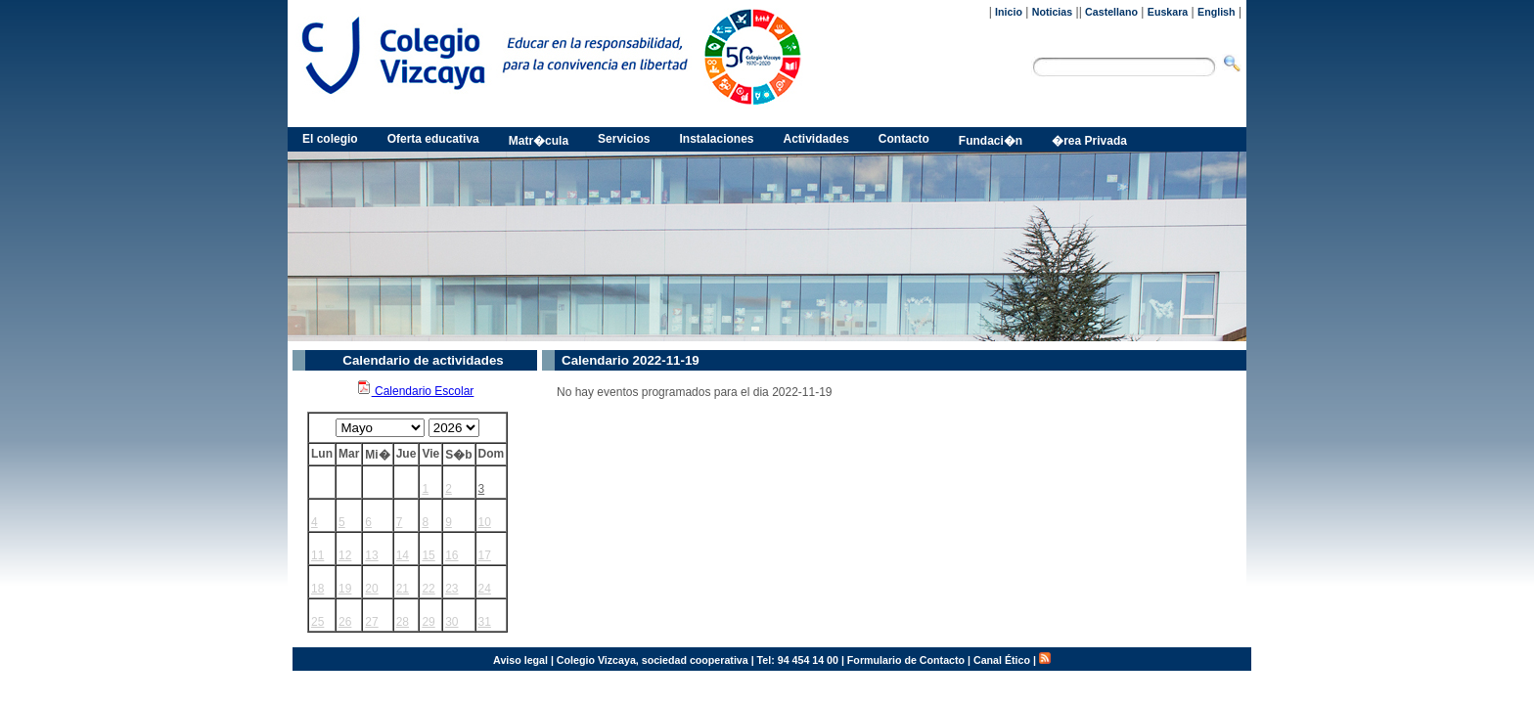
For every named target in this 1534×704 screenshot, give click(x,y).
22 (428, 588)
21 (402, 588)
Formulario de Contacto (906, 660)
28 (402, 622)
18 (317, 588)
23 (451, 588)
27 (371, 622)
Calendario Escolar (415, 391)
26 (344, 622)
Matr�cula (538, 141)
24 (484, 588)
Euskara (1168, 12)
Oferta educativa (433, 139)
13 (371, 555)
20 (371, 588)
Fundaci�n (990, 141)
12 (344, 555)
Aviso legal (520, 660)
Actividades (816, 139)
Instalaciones (716, 139)
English (1216, 12)
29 (428, 622)
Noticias (1052, 12)
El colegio (330, 139)
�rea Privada (1089, 141)
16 (451, 555)
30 (451, 622)
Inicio (1008, 12)
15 (428, 555)
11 (317, 555)
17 (484, 555)
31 (484, 622)
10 (484, 522)
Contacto (904, 139)
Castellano (1111, 12)
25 (317, 622)
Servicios (624, 139)
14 (402, 555)
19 (344, 588)
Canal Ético (1001, 660)
